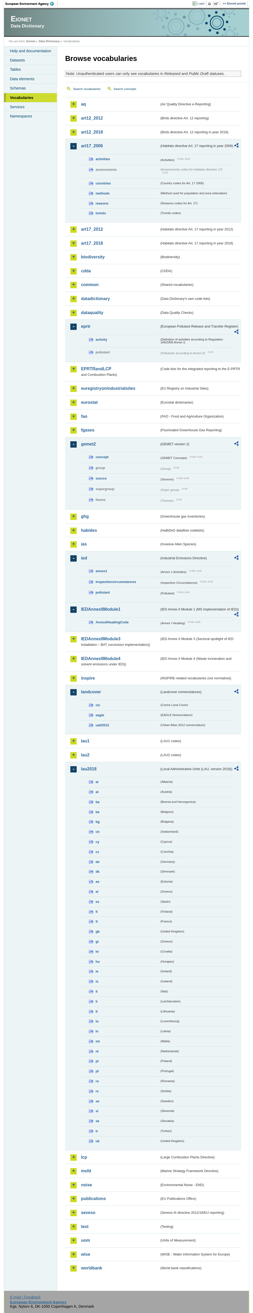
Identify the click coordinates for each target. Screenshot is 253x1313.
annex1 (101, 571)
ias (84, 544)
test (84, 1226)
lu (96, 1021)
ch (97, 832)
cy (97, 842)
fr (96, 921)
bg (97, 822)
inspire (88, 678)
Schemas (18, 88)
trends (100, 213)
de (97, 862)
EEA (31, 3)
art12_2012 (92, 118)
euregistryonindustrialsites (108, 388)
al (96, 782)
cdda (86, 271)
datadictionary (95, 298)
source (101, 478)
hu (97, 962)
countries (103, 183)
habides (89, 530)
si (96, 1111)
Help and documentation (30, 51)
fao (84, 416)
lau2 (85, 755)
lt (96, 1011)
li (96, 1001)
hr (97, 952)
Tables (15, 69)
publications (93, 1198)
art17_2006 (92, 146)
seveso (88, 1212)
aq (83, 104)
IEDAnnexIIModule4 (100, 658)
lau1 (85, 741)
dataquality (92, 312)
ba (97, 802)
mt (97, 1041)
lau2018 (88, 769)
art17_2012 (92, 229)
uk (97, 1141)
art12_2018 (92, 132)
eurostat (89, 402)
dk (97, 872)
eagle (99, 715)
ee (97, 882)
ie (96, 971)
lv (96, 1031)
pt (97, 1071)
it (96, 991)
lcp (84, 1157)
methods (102, 193)
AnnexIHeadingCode (111, 622)
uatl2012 (102, 725)
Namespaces (21, 116)
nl (96, 1051)
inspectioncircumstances (115, 582)
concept (101, 457)
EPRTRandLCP (96, 369)
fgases (87, 430)
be (97, 812)
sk (97, 1121)
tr (96, 1131)
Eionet (30, 41)
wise (85, 1254)
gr (97, 942)
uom (85, 1240)
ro (97, 1081)
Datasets (17, 60)
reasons (101, 203)
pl (96, 1061)
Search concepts (125, 89)
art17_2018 (92, 243)
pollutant (102, 592)
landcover (91, 692)
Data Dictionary (49, 41)
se (97, 1101)
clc (97, 705)
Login (201, 3)
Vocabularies (21, 98)
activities (102, 159)
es (97, 902)
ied (84, 558)
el (96, 892)
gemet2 (88, 444)
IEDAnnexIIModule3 (100, 639)
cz (97, 852)
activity (101, 340)
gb (97, 931)
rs (97, 1091)
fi (96, 912)
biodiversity (93, 257)
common (90, 284)
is (96, 981)
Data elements (22, 79)
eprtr (85, 326)
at (96, 792)
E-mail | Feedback (25, 1297)
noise (86, 1185)
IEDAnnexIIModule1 (100, 609)
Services (17, 107)
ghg (85, 516)
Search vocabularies (86, 89)
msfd (86, 1171)
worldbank (91, 1268)
